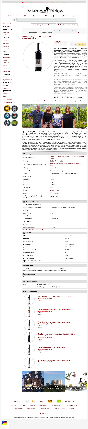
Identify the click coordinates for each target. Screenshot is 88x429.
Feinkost (5, 93)
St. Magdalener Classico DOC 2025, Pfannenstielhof (54, 360)
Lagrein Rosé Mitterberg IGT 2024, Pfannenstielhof (54, 309)
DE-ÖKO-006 (69, 401)
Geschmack (6, 71)
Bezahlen (17, 401)
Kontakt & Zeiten (59, 408)
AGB (23, 405)
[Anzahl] (68, 44)
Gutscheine (6, 85)
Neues (55, 16)
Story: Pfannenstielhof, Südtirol (46, 25)
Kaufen (82, 44)
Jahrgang (5, 65)
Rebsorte (5, 60)
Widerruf (32, 405)
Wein (26, 16)
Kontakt (76, 16)
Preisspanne (6, 57)
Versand (48, 100)
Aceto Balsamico (7, 99)
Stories (65, 16)
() (79, 32)
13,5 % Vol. (69, 100)
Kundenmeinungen (71, 405)
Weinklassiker (6, 63)
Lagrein (63, 170)
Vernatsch (55, 170)
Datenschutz (43, 405)
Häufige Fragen (44, 408)
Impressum (14, 405)
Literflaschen (6, 77)
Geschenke (5, 88)
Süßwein (5, 51)
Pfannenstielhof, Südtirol (29, 38)
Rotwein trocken (54, 190)
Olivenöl (5, 96)
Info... (61, 417)
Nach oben (44, 413)
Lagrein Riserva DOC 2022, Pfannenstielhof (52, 347)
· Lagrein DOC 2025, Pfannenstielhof (54, 297)
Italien (61, 161)
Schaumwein (6, 49)
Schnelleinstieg (14, 16)
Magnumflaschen (7, 79)
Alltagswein (6, 32)
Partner (71, 408)
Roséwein (5, 46)
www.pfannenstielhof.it (82, 128)
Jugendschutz (18, 408)
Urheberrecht (31, 408)
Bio (46, 16)
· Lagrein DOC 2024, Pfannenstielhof (54, 322)
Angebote (36, 16)
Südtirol (52, 161)
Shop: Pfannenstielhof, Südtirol (67, 25)
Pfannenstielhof (69, 235)
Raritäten (5, 35)
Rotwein (5, 40)
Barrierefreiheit (56, 405)
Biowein (5, 68)
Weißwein (5, 43)
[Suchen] (14, 19)
